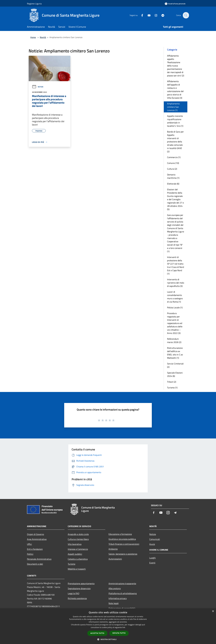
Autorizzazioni (115, 558)
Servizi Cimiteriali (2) (175, 365)
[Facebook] (140, 15)
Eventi (152, 562)
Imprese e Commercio (78, 549)
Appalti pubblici (75, 554)
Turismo (71, 564)
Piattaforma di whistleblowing (123, 593)
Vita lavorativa (74, 544)
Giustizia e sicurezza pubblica (122, 539)
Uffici (29, 544)
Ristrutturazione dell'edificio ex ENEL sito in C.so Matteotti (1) (175, 352)
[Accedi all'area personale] (175, 3)
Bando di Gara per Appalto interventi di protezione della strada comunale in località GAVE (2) (175, 141)
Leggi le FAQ (73, 593)
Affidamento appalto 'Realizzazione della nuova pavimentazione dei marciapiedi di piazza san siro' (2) (175, 65)
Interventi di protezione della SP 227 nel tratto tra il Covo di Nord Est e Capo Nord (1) (175, 265)
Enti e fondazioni (35, 549)
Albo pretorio (115, 588)
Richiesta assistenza (77, 598)
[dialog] (108, 626)
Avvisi (152, 544)
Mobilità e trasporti (77, 569)
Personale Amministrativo (39, 559)
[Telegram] (161, 15)
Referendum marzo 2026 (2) (174, 340)
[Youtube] (147, 15)
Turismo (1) (172, 387)
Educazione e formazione (120, 534)
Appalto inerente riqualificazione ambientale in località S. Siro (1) (175, 121)
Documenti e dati (35, 564)
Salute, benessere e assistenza (123, 554)
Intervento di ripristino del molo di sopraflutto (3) (175, 283)
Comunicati (154, 539)
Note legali (114, 603)
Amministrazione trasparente (122, 583)
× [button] (213, 611)
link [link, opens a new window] (123, 627)
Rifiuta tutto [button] (119, 633)
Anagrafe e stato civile (78, 534)
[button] (108, 639)
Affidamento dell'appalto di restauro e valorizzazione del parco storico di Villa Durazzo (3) (175, 89)
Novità (43, 37)
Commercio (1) (173, 157)
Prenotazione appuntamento (81, 583)
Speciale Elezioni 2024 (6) (175, 374)
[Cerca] (185, 15)
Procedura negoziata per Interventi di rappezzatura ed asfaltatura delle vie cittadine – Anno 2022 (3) (174, 323)
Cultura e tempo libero (78, 539)
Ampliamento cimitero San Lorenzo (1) (173, 107)
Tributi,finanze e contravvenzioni (124, 544)
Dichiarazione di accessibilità (122, 608)
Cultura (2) (172, 168)
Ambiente (113, 549)
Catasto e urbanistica (78, 559)
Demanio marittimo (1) (173, 176)
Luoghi (152, 557)
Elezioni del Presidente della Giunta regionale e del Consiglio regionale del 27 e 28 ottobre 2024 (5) (175, 199)
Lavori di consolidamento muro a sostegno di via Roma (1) (175, 296)
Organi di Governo (35, 534)
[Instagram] (154, 15)
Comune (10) (173, 163)
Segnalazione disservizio (79, 588)
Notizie (37, 86)
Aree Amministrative (37, 539)
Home (33, 37)
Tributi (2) (171, 381)
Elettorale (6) (173, 183)
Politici (30, 554)
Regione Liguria (34, 3)
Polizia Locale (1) (175, 307)
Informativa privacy (118, 598)
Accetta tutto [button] (97, 633)
